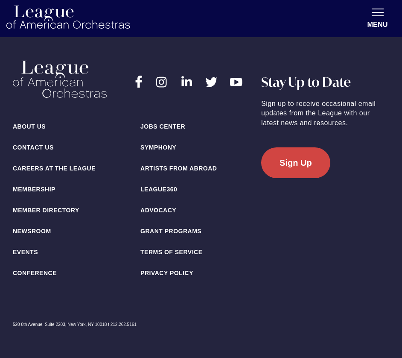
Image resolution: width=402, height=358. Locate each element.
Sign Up (296, 162)
